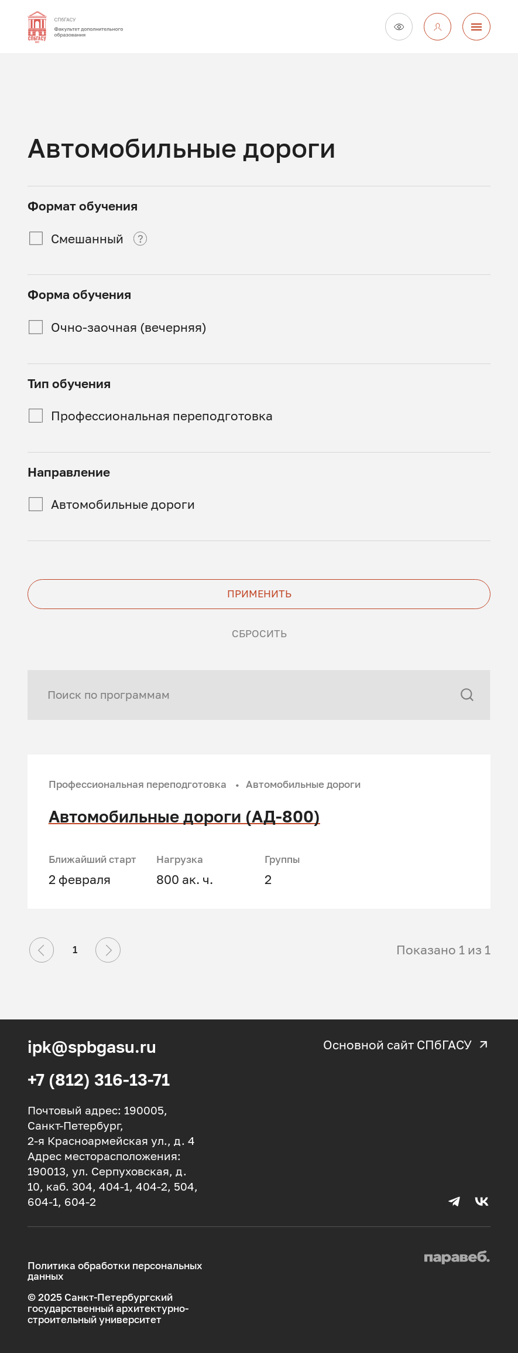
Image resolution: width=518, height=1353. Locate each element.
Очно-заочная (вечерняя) (129, 327)
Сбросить (259, 634)
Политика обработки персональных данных (115, 1271)
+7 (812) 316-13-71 (99, 1079)
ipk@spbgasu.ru (92, 1046)
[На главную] (88, 26)
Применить (259, 594)
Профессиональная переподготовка (162, 415)
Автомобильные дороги (123, 504)
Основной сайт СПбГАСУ (406, 1044)
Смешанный (87, 238)
